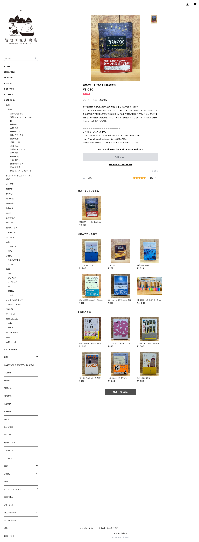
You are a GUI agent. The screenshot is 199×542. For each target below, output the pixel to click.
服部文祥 (10, 194)
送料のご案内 (9, 72)
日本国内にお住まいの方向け (120, 164)
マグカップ (12, 282)
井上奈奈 (10, 184)
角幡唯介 (10, 189)
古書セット (12, 246)
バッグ (10, 273)
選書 (8, 337)
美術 (10, 251)
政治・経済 (14, 146)
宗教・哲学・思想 (16, 135)
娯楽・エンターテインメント (21, 171)
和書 (10, 109)
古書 (8, 242)
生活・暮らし (15, 160)
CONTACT (9, 89)
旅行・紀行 (14, 124)
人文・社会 (14, 128)
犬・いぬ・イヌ (11, 232)
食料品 (11, 291)
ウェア (10, 328)
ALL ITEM (8, 94)
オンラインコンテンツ (14, 300)
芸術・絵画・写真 (16, 164)
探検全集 (10, 208)
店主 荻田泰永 (12, 319)
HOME (7, 66)
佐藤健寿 (10, 203)
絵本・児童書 (15, 167)
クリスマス (10, 237)
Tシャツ (11, 264)
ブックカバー (13, 278)
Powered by (120, 537)
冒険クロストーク (15, 304)
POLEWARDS (14, 260)
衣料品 (9, 256)
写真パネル (10, 309)
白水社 (9, 213)
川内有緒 (10, 198)
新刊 (8, 105)
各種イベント (11, 342)
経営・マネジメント (17, 149)
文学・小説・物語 (16, 114)
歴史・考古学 (15, 131)
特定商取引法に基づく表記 (108, 528)
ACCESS (8, 83)
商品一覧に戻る (120, 392)
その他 (10, 295)
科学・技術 (14, 153)
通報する (155, 171)
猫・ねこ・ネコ (11, 228)
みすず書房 (10, 218)
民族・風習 (14, 139)
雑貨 (8, 269)
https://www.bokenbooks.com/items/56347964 (105, 139)
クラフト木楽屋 (12, 332)
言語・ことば (15, 142)
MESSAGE (9, 78)
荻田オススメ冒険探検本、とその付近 (19, 365)
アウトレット (11, 314)
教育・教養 (14, 156)
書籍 (10, 323)
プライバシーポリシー (87, 528)
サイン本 (9, 223)
